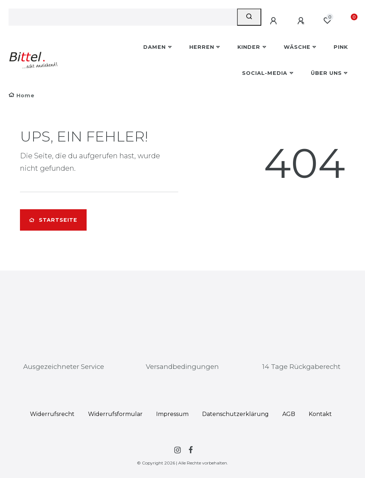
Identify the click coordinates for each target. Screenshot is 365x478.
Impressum (172, 414)
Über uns (326, 73)
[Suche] (249, 17)
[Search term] (123, 17)
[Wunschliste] (327, 21)
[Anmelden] (274, 21)
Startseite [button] (53, 220)
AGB (288, 414)
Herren (201, 47)
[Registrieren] (302, 21)
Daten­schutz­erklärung (235, 414)
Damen (154, 47)
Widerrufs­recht (52, 414)
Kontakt (320, 414)
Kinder (248, 47)
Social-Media (264, 73)
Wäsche (297, 47)
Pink (341, 47)
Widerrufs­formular (115, 414)
